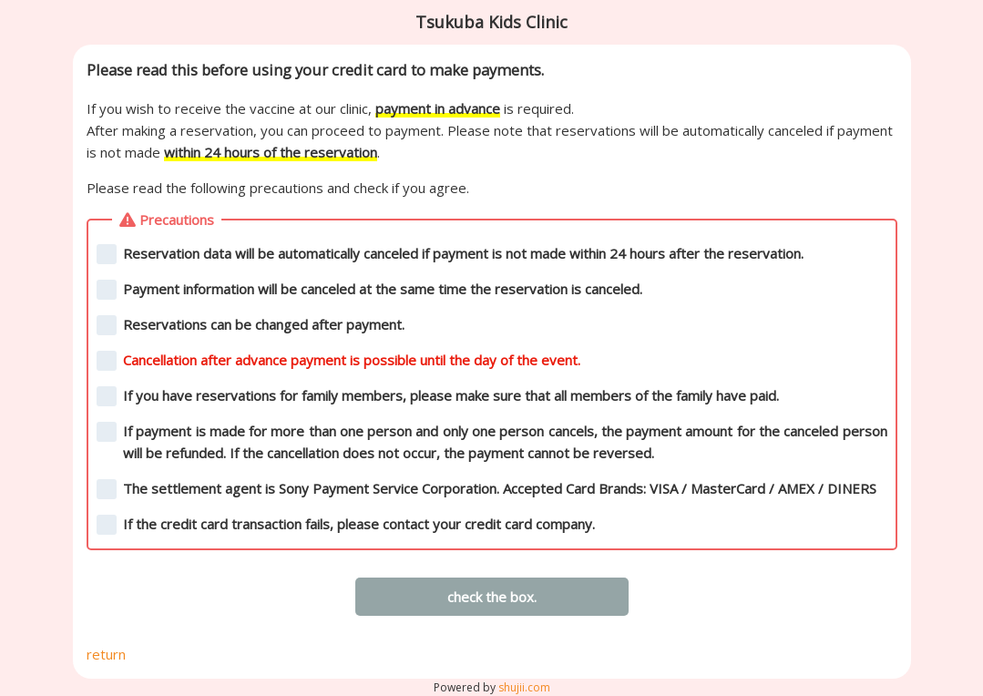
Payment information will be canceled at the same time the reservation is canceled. (370, 290)
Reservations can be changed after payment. (251, 325)
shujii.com (524, 687)
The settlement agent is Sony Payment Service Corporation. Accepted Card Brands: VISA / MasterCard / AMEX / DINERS (487, 489)
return (106, 654)
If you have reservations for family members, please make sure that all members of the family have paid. (438, 396)
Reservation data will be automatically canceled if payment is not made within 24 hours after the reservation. (450, 254)
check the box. (492, 597)
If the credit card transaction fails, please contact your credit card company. (346, 525)
